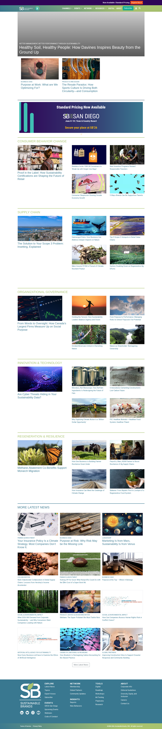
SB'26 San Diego (51, 706)
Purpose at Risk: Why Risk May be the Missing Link (78, 542)
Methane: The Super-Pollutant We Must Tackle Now (80, 617)
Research (99, 704)
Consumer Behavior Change (42, 141)
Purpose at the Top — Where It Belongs (117, 580)
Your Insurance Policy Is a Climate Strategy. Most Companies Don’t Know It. (38, 544)
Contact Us (125, 703)
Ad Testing (99, 697)
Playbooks (99, 701)
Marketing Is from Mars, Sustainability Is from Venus (118, 542)
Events (77, 8)
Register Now (136, 2)
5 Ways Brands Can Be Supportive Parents (126, 195)
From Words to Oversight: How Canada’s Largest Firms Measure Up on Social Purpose (42, 326)
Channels (66, 8)
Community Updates (78, 694)
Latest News (50, 687)
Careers (124, 700)
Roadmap (99, 690)
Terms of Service (25, 726)
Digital (111, 8)
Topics (47, 690)
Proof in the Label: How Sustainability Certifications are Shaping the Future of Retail (41, 176)
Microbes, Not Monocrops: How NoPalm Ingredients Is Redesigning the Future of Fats (87, 390)
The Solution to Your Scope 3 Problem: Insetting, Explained (41, 245)
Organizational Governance (43, 292)
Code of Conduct (51, 717)
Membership (75, 687)
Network (88, 8)
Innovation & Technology (40, 363)
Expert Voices (50, 694)
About (119, 8)
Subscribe (128, 8)
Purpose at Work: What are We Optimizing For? (39, 86)
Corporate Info (126, 687)
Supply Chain (29, 212)
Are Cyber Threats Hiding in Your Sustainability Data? (37, 396)
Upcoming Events (51, 709)
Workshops (99, 694)
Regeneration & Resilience (41, 436)
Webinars (48, 713)
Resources (100, 8)
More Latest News (34, 507)
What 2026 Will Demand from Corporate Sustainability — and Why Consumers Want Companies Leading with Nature (34, 620)
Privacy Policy (37, 726)
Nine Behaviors (76, 706)
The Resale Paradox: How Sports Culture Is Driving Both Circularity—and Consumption (80, 88)
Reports (73, 702)
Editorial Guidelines (128, 690)
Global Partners (76, 690)
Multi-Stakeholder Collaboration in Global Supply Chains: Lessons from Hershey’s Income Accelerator (36, 582)
